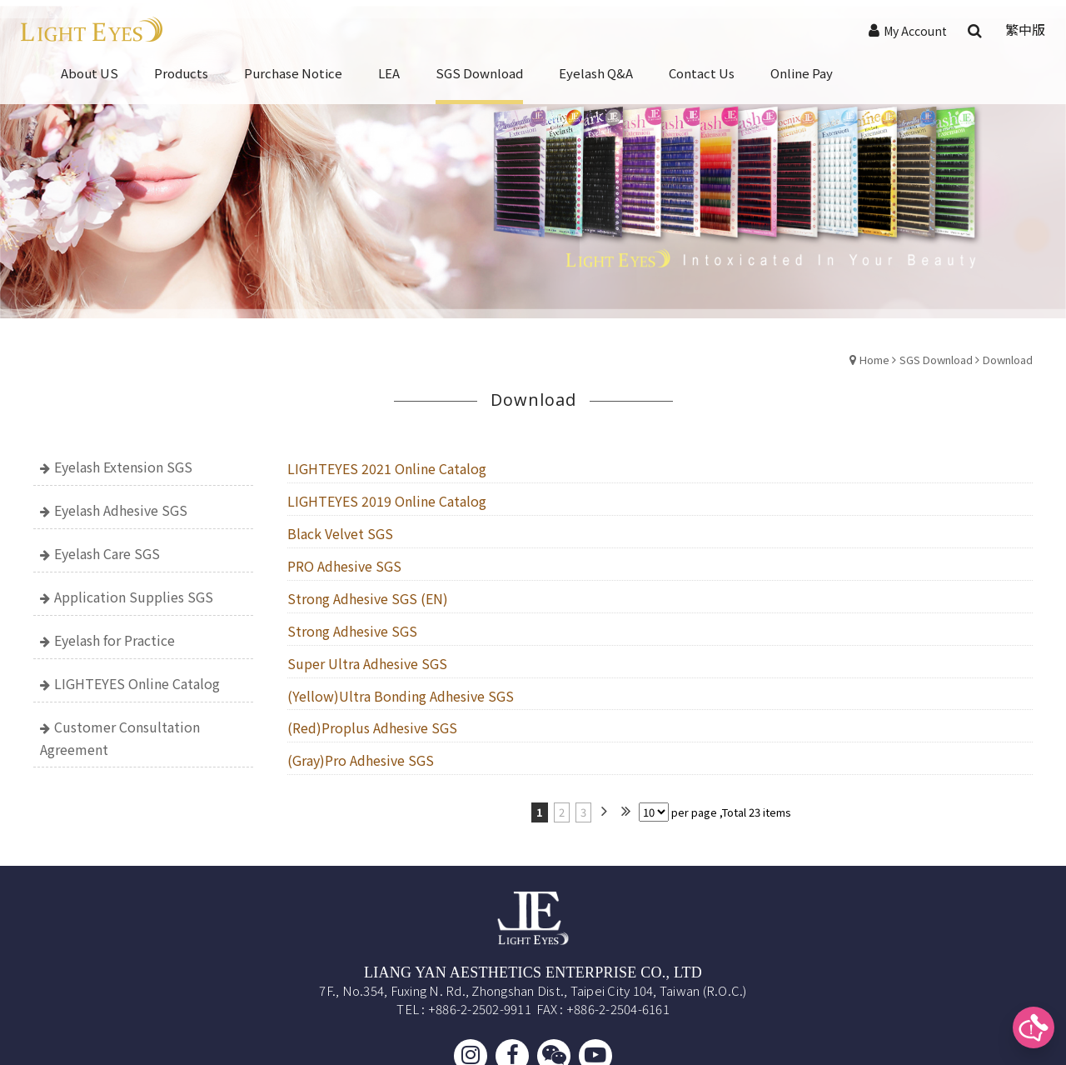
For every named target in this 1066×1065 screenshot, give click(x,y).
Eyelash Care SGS (107, 553)
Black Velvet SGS (340, 533)
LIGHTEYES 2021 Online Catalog (386, 468)
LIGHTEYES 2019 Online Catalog (386, 501)
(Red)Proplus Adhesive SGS (372, 728)
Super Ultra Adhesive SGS (367, 663)
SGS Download (936, 360)
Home (874, 360)
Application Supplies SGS (133, 597)
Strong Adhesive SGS (352, 631)
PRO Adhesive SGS (344, 566)
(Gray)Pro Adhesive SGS (360, 760)
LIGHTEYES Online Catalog (137, 683)
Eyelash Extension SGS (123, 467)
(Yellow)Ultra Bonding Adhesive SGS (400, 696)
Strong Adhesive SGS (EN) (367, 598)
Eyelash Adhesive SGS (120, 510)
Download (1008, 360)
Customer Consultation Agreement (120, 738)
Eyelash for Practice (114, 640)
